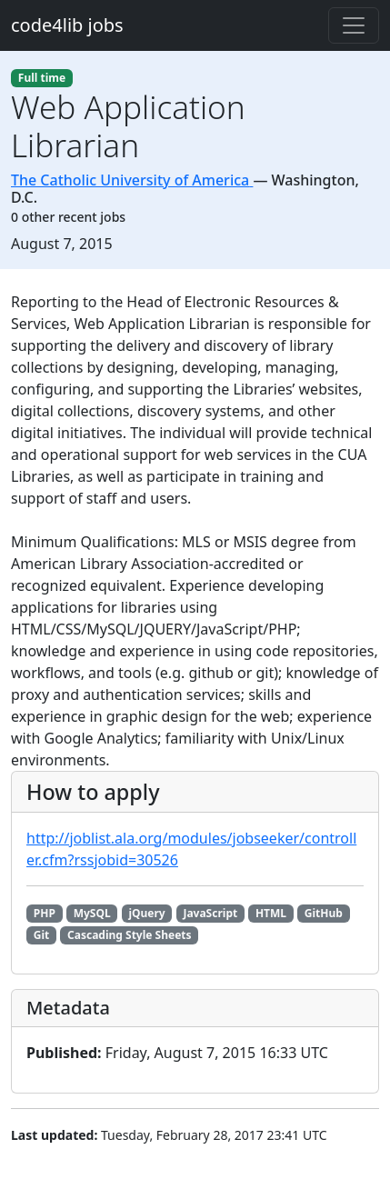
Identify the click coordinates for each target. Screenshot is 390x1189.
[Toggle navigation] (353, 25)
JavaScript (210, 913)
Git (41, 935)
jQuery (146, 913)
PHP (44, 913)
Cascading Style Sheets (129, 935)
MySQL (92, 913)
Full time (41, 77)
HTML (270, 913)
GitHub (324, 913)
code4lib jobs (67, 25)
